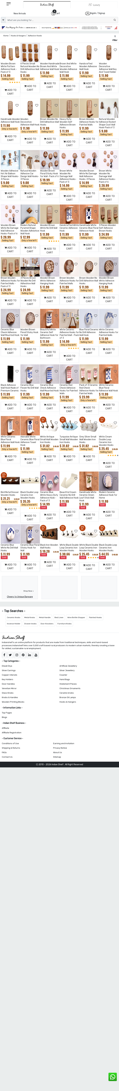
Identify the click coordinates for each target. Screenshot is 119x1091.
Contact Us (7, 757)
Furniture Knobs (64, 624)
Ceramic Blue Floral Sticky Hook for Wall (30, 548)
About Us (57, 752)
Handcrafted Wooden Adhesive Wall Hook (88, 66)
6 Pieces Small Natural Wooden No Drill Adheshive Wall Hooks (29, 67)
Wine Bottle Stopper (76, 617)
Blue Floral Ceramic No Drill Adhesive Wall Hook (88, 332)
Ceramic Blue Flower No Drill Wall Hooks (29, 388)
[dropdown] (3, 20)
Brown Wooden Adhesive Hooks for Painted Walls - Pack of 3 (10, 282)
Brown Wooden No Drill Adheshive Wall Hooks (49, 122)
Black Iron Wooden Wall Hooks (49, 546)
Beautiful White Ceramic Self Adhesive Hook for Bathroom (49, 333)
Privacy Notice (60, 748)
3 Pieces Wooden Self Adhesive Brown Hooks (107, 228)
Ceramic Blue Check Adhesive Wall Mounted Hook (10, 332)
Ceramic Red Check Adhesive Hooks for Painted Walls (69, 389)
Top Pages (7, 713)
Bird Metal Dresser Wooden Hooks (10, 493)
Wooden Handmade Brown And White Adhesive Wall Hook (49, 66)
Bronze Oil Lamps (68, 697)
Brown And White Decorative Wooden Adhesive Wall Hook (68, 67)
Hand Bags (65, 679)
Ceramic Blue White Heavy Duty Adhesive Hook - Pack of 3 (49, 496)
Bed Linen (59, 617)
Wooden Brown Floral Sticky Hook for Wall (29, 332)
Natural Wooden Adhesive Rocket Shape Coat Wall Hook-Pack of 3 (107, 123)
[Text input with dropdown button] (61, 20)
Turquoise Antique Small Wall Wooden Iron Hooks (69, 439)
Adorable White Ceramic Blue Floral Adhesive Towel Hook (30, 440)
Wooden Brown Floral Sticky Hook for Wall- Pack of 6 (49, 173)
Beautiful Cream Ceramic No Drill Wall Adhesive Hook (69, 495)
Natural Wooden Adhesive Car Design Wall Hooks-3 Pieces (29, 174)
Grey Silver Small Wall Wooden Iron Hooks (87, 439)
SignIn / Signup (97, 13)
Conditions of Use (10, 743)
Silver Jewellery (67, 670)
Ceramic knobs (67, 693)
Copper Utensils (9, 675)
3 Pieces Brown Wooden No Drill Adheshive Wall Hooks (28, 282)
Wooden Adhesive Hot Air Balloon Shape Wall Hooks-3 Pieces (10, 174)
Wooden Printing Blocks (13, 702)
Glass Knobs (7, 693)
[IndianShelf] (47, 4)
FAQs (4, 752)
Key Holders (7, 679)
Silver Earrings (9, 670)
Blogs (4, 717)
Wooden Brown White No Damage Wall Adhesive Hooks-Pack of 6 (9, 229)
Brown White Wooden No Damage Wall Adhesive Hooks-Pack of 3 (68, 176)
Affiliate (5, 728)
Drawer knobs (30, 624)
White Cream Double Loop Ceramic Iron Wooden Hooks (106, 440)
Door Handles (8, 684)
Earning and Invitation (63, 743)
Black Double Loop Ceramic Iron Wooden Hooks (29, 495)
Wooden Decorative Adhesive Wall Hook (29, 122)
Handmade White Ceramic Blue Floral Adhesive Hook (88, 228)
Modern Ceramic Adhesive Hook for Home (108, 495)
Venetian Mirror (9, 688)
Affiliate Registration (11, 732)
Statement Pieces (68, 684)
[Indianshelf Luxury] (94, 4)
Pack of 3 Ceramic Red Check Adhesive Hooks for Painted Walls (89, 389)
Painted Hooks (95, 617)
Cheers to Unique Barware (20, 596)
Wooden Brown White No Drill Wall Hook (48, 228)
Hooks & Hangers (68, 702)
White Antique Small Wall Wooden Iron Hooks (49, 439)
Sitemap (57, 757)
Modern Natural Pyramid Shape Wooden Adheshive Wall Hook (29, 229)
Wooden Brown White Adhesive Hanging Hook (47, 281)
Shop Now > (28, 591)
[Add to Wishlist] (17, 50)
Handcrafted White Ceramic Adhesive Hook (69, 228)
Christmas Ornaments (70, 688)
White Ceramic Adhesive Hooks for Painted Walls (108, 332)
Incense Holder (13, 624)
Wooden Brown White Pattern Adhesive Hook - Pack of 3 (9, 67)
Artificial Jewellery (68, 666)
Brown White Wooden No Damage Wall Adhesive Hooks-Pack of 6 (107, 176)
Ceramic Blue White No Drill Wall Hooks (9, 548)
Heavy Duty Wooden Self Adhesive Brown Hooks (68, 123)
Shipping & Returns (11, 748)
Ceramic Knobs (13, 617)
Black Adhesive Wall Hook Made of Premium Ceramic (10, 388)
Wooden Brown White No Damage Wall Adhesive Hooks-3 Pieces (88, 174)
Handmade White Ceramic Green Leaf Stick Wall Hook (87, 496)
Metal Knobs (29, 617)
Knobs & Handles (10, 697)
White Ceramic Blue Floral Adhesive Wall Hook (108, 388)
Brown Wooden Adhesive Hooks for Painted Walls (89, 122)
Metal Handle (45, 617)
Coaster (63, 675)
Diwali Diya (7, 666)
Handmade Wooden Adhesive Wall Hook (10, 120)
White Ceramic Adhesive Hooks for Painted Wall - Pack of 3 (69, 333)
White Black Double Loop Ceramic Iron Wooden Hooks (69, 548)
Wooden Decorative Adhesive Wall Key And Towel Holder (108, 67)
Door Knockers (47, 624)
